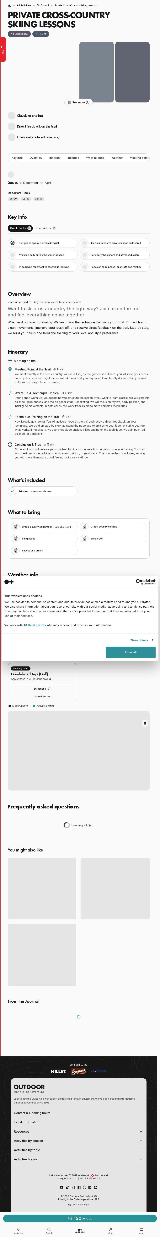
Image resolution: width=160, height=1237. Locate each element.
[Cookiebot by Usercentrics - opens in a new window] (139, 582)
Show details (139, 640)
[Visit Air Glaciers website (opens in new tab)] (98, 1071)
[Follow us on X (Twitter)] (84, 1187)
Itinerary (55, 157)
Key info (17, 157)
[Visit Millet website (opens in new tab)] (58, 1071)
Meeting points (21, 361)
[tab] (20, 228)
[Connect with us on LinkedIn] (90, 1187)
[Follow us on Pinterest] (95, 1187)
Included (73, 157)
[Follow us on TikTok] (67, 1187)
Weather (117, 157)
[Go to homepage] (80, 1231)
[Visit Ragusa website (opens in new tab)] (78, 1071)
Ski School (43, 5)
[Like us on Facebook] (79, 1187)
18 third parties (35, 625)
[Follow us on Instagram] (73, 1187)
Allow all (131, 652)
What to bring (95, 157)
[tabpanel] (79, 255)
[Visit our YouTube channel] (61, 1187)
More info (42, 696)
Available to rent (63, 527)
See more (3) (78, 102)
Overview (36, 157)
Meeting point (139, 157)
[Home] (9, 5)
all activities (24, 5)
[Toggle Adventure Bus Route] (144, 723)
